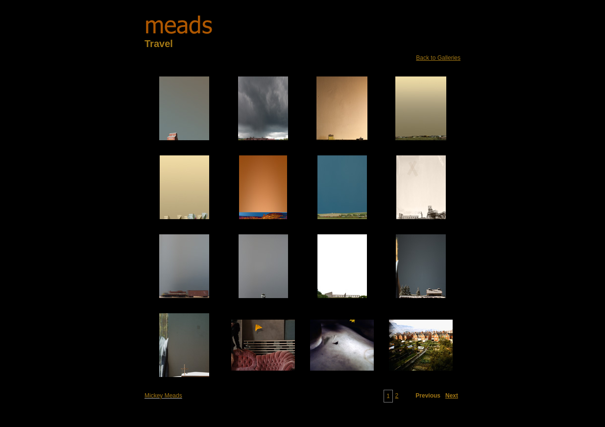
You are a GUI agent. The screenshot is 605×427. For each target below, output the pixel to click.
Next (451, 395)
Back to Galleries (438, 57)
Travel (159, 43)
